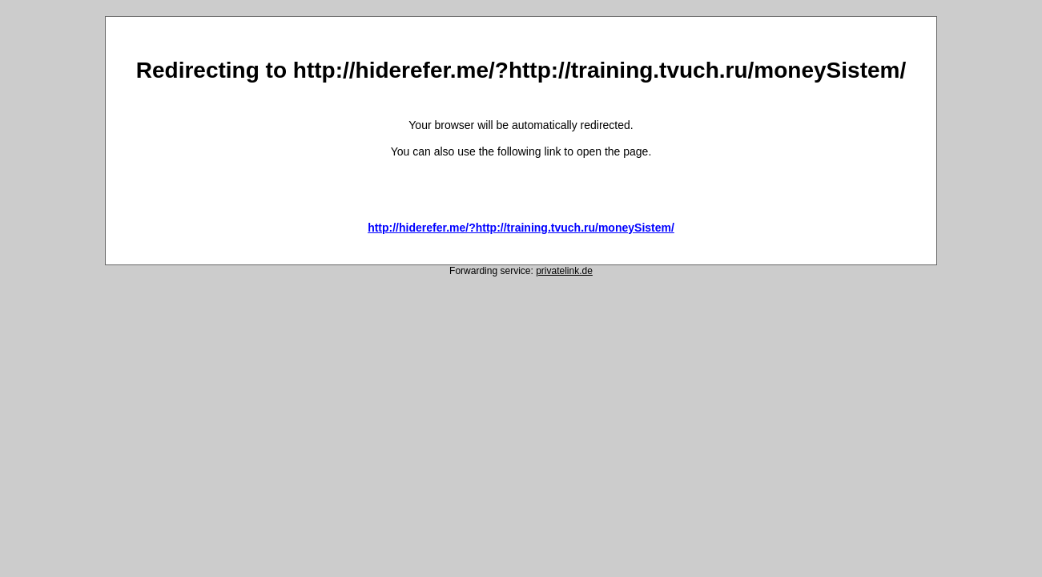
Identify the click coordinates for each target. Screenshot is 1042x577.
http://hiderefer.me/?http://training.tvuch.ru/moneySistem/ (521, 227)
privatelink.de (564, 270)
